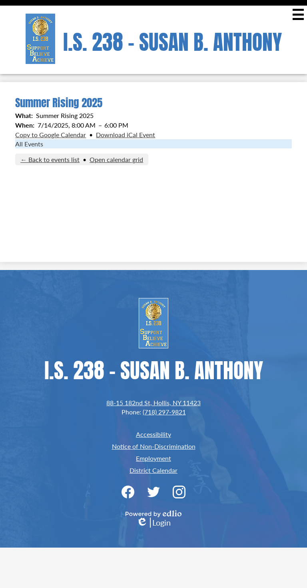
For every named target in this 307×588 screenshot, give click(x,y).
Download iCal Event (125, 134)
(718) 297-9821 (164, 411)
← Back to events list (50, 159)
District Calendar (153, 470)
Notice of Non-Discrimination (153, 446)
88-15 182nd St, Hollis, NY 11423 (153, 402)
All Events (29, 143)
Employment (153, 458)
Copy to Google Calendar (50, 134)
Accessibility (153, 434)
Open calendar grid (116, 159)
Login (153, 523)
